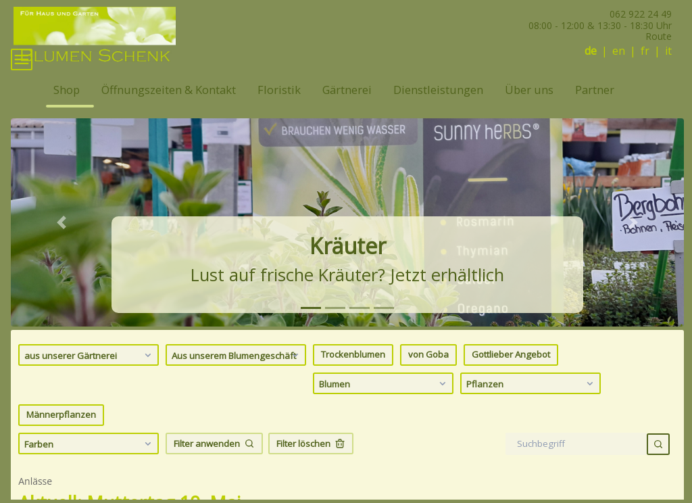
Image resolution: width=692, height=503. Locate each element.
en (618, 51)
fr (645, 51)
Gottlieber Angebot (511, 374)
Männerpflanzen (61, 435)
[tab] (311, 327)
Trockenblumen (353, 374)
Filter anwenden (214, 463)
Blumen (384, 403)
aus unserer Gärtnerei (89, 374)
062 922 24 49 (641, 13)
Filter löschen (310, 463)
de (591, 51)
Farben (89, 463)
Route (658, 36)
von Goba (428, 374)
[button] (61, 242)
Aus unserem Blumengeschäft (237, 374)
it (668, 51)
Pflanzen (531, 403)
